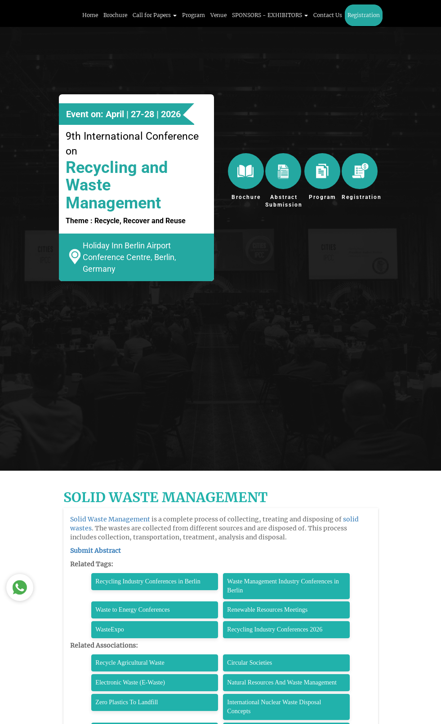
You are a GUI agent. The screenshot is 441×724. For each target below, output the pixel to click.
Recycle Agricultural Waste (129, 662)
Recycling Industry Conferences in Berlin (147, 581)
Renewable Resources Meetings (267, 609)
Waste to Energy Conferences (132, 609)
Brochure (115, 15)
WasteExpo (109, 629)
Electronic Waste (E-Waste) (130, 682)
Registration (363, 15)
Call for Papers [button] (155, 15)
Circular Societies (249, 662)
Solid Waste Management (110, 519)
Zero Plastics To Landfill (126, 702)
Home (90, 15)
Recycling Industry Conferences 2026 (274, 629)
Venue (218, 15)
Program (193, 15)
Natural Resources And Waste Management (282, 682)
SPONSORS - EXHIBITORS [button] (270, 15)
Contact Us (327, 15)
